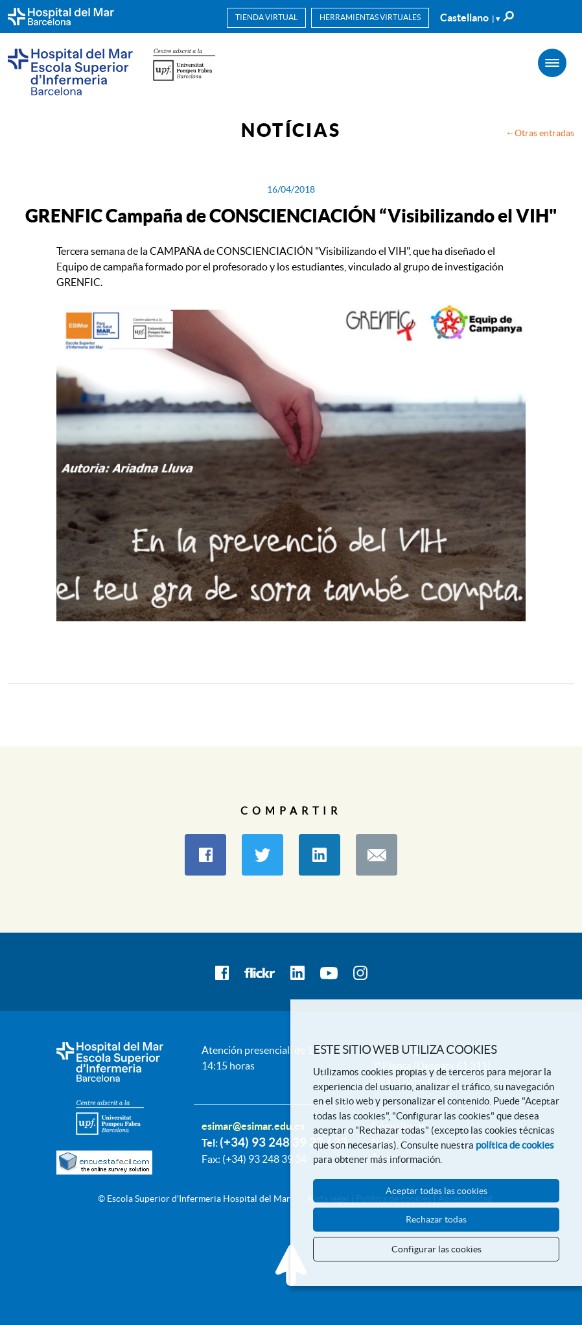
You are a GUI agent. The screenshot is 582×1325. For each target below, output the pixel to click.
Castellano (470, 17)
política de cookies (515, 1145)
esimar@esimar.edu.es (253, 1126)
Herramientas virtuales (370, 17)
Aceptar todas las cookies (436, 1191)
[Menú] (552, 63)
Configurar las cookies (436, 1249)
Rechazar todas (436, 1219)
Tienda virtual (266, 17)
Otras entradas (544, 133)
